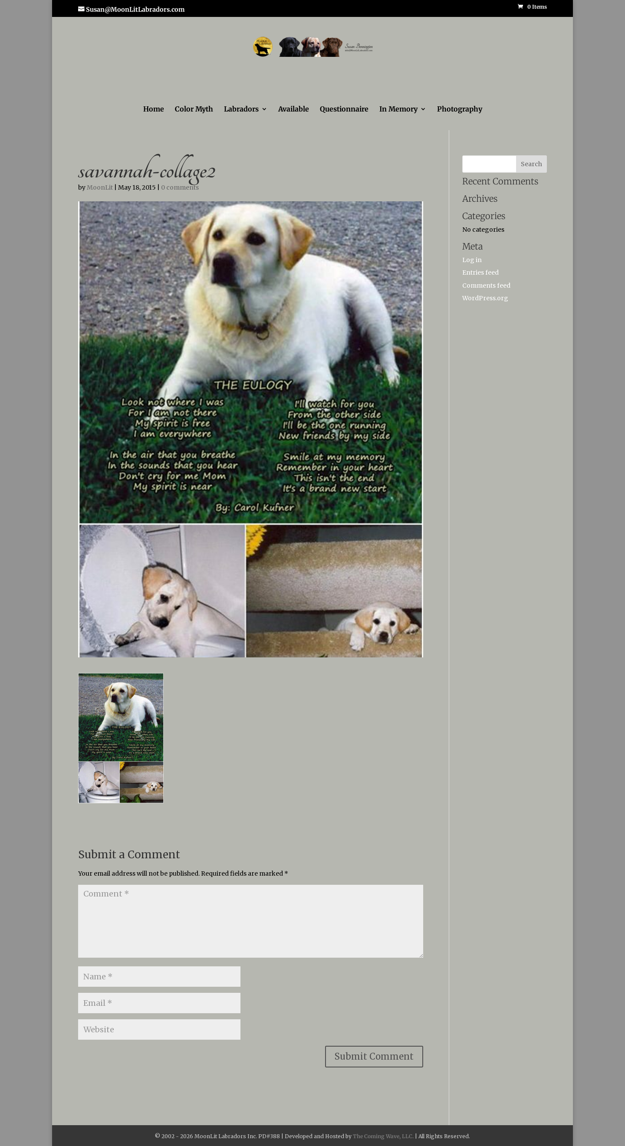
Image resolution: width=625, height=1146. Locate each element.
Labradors (241, 109)
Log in (472, 260)
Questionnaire (344, 109)
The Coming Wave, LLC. (383, 1136)
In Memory (398, 109)
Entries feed (480, 272)
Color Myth (194, 109)
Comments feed (486, 285)
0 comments (180, 187)
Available (293, 109)
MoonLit (100, 187)
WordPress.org (485, 298)
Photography (459, 109)
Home (153, 109)
